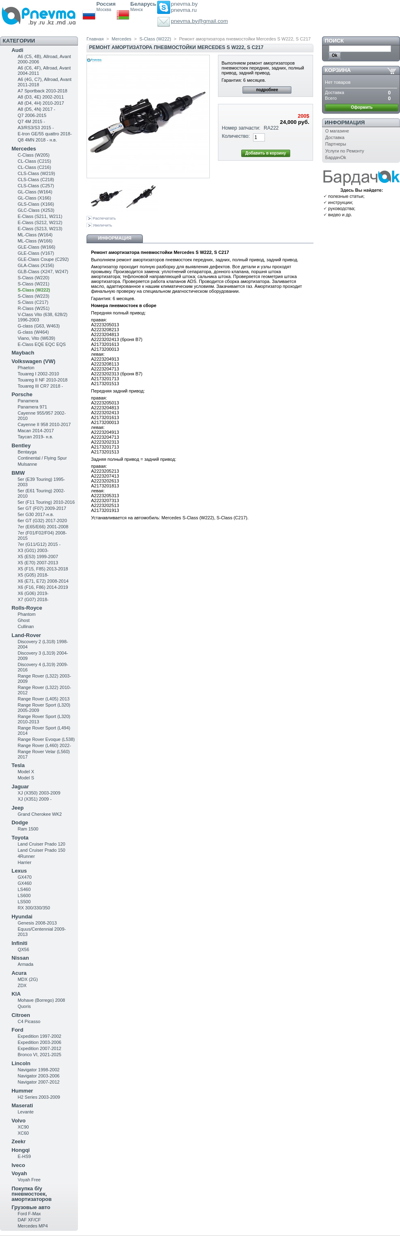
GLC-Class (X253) (36, 210)
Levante (25, 1111)
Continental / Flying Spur (42, 458)
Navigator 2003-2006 (39, 1075)
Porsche (21, 394)
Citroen (20, 1015)
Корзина (338, 70)
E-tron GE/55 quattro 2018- (45, 133)
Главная (95, 38)
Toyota (20, 838)
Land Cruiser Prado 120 (41, 844)
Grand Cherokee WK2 (40, 814)
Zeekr (18, 1141)
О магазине (337, 130)
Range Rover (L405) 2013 (43, 698)
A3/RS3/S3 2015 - (36, 127)
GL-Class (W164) (35, 191)
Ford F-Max (29, 1213)
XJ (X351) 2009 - (34, 799)
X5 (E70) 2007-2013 (38, 562)
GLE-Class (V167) (36, 253)
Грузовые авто (30, 1207)
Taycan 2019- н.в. (35, 436)
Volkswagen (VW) (33, 361)
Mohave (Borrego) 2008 (41, 1000)
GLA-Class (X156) (36, 265)
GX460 (24, 883)
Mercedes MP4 (33, 1225)
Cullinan (26, 626)
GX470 (24, 877)
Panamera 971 (32, 406)
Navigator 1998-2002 (39, 1069)
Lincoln (20, 1063)
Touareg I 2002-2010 (38, 373)
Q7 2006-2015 (32, 115)
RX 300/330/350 (34, 907)
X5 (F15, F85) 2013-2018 (43, 568)
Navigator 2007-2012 (39, 1081)
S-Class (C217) (33, 302)
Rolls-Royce (26, 608)
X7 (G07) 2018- (33, 599)
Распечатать (104, 218)
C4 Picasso (29, 1021)
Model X (26, 771)
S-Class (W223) (33, 296)
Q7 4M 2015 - (31, 121)
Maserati (22, 1105)
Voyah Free (29, 1179)
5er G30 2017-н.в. (36, 514)
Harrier (24, 862)
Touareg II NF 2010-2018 (42, 379)
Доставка (334, 137)
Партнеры (335, 143)
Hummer (22, 1091)
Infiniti (19, 943)
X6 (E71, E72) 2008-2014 (43, 581)
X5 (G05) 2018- (33, 574)
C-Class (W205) (33, 155)
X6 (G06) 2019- (33, 593)
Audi (17, 50)
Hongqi (20, 1150)
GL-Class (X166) (34, 197)
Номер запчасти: (241, 128)
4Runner (26, 856)
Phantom (27, 614)
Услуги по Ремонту (344, 150)
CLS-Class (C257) (36, 185)
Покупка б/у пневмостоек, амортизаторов (31, 1193)
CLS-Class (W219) (36, 173)
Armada (25, 964)
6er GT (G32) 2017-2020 (42, 520)
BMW (18, 473)
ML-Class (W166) (35, 240)
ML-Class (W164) (35, 234)
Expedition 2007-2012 (39, 1048)
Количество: (236, 136)
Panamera (28, 400)
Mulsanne (27, 464)
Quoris (24, 1006)
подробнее (267, 90)
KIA (15, 994)
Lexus (19, 871)
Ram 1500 (28, 828)
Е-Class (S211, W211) (40, 216)
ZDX (22, 985)
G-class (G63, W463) (39, 325)
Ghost (23, 620)
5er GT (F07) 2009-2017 (42, 508)
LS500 (24, 901)
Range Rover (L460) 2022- (44, 745)
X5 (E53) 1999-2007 (38, 556)
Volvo (18, 1121)
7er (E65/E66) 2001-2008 (43, 526)
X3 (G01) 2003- (33, 550)
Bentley (21, 445)
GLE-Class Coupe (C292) (43, 259)
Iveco (18, 1165)
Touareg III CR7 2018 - (40, 386)
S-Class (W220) (33, 277)
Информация (114, 238)
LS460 (24, 889)
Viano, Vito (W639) (36, 338)
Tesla (17, 765)
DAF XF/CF (29, 1219)
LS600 (24, 895)
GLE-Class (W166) (36, 247)
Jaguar (20, 786)
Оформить (362, 107)
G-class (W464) (33, 332)
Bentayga (27, 451)
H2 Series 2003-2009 (39, 1097)
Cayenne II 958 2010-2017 (44, 424)
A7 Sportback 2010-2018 (42, 90)
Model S (26, 777)
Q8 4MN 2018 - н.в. (37, 139)
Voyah (19, 1173)
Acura (19, 973)
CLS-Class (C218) (36, 179)
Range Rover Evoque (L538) (46, 739)
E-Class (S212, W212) (40, 222)
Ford (17, 1030)
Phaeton (26, 367)
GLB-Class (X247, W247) (43, 271)
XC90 (23, 1126)
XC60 (23, 1133)
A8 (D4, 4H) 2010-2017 (41, 103)
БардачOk (335, 157)
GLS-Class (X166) (36, 204)
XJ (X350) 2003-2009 (39, 792)
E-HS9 (24, 1156)
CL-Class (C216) (34, 167)
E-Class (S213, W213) (40, 228)
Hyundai (21, 916)
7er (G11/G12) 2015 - (39, 544)
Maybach (22, 353)
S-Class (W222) (34, 289)
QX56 (23, 949)
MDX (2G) (28, 979)
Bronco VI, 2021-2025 (39, 1054)
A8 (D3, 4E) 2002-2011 (41, 96)
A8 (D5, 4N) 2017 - (36, 109)
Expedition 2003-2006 (39, 1042)
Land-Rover (26, 635)
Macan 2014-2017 (36, 430)
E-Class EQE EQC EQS (42, 344)
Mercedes (23, 149)
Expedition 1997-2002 (39, 1036)
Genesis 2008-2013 (37, 922)
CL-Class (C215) (34, 161)
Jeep (17, 808)
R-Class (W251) (33, 308)
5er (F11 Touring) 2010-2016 (46, 502)
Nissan (20, 958)
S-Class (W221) (33, 283)
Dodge (19, 822)
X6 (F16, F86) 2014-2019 (43, 587)
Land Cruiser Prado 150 (41, 850)
